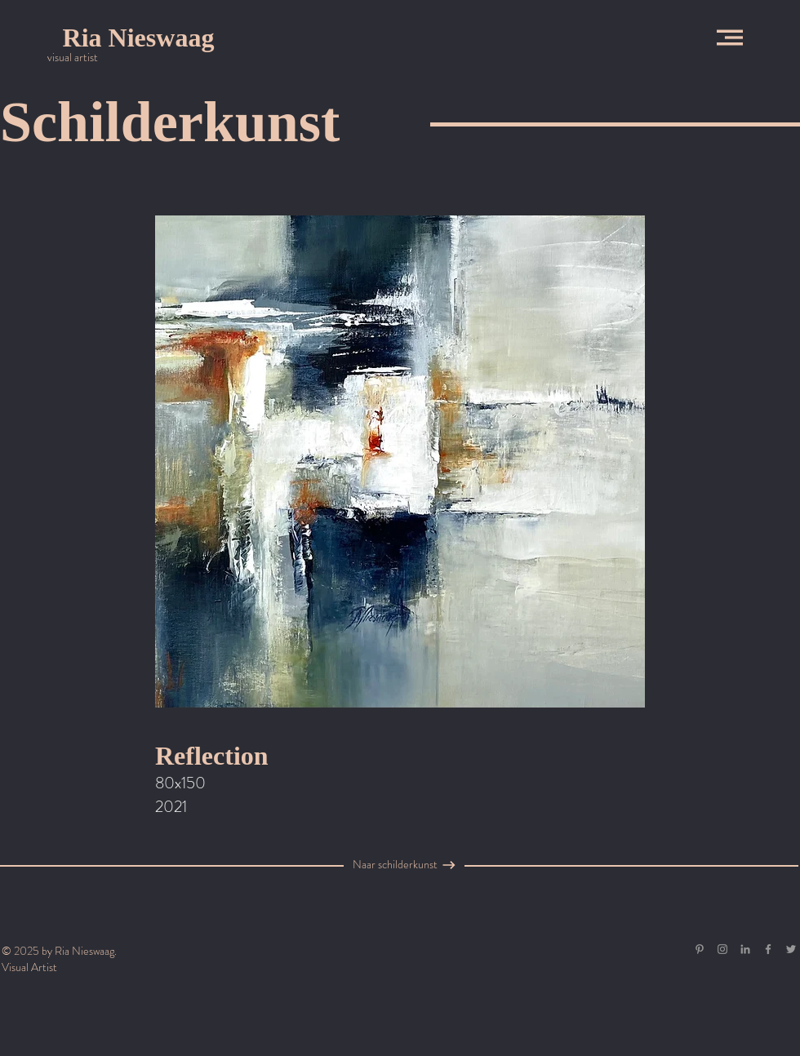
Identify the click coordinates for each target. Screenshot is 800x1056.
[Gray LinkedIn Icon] (745, 949)
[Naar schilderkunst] (395, 865)
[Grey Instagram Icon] (722, 949)
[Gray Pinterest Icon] (699, 949)
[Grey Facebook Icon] (768, 949)
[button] (730, 37)
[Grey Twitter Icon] (791, 949)
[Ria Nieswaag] (138, 37)
